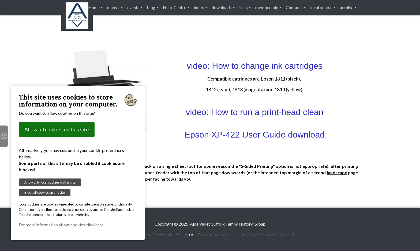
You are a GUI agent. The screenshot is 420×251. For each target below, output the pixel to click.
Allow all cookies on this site (56, 129)
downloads (222, 7)
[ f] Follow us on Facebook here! (151, 234)
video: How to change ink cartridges (254, 66)
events (133, 7)
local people (321, 7)
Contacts (294, 7)
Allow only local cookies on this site (50, 182)
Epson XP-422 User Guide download (255, 134)
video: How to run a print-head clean (254, 112)
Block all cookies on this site (44, 192)
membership (266, 7)
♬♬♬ (188, 234)
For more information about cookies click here (61, 224)
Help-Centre (174, 7)
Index (199, 7)
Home (94, 7)
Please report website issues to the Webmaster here (243, 234)
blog (151, 7)
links (243, 7)
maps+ (113, 7)
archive (346, 7)
